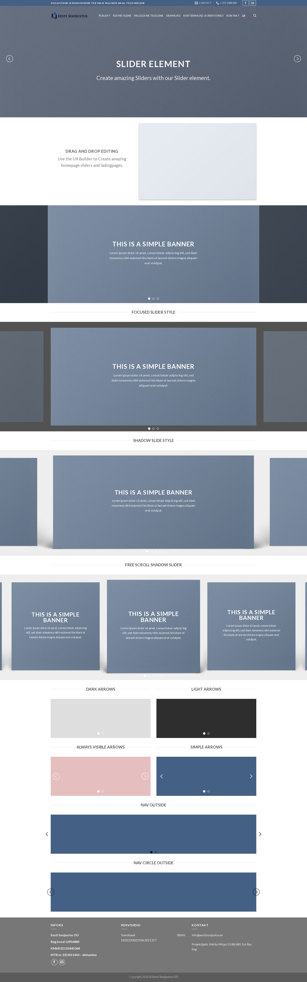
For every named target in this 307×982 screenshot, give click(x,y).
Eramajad (173, 15)
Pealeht (104, 15)
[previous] (9, 58)
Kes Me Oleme (122, 15)
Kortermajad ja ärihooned (203, 15)
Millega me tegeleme (148, 15)
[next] (297, 58)
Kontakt (232, 15)
